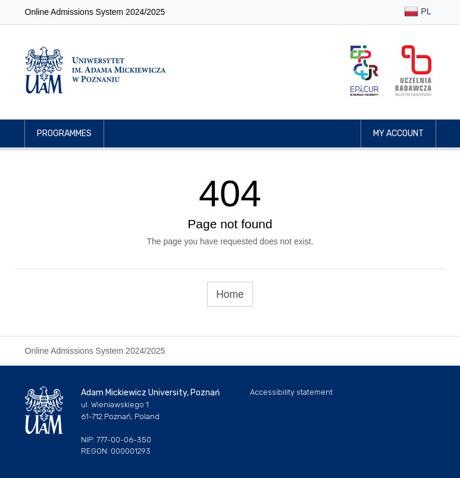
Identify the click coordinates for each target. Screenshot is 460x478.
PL (417, 12)
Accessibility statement (291, 392)
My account (398, 133)
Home (230, 294)
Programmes (64, 133)
